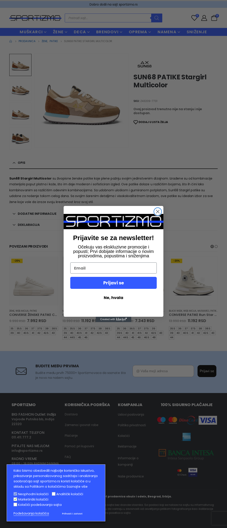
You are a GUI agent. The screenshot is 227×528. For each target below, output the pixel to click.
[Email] (113, 268)
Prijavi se (113, 283)
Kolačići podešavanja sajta (40, 505)
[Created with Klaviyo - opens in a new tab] (113, 319)
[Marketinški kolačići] (15, 499)
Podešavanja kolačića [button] (31, 513)
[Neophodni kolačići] (15, 494)
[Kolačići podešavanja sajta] (15, 504)
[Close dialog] (158, 211)
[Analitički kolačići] (53, 494)
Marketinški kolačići (33, 499)
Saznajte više (77, 486)
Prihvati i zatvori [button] (72, 513)
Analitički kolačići (69, 494)
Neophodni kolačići (33, 494)
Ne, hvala (113, 297)
